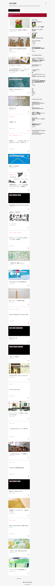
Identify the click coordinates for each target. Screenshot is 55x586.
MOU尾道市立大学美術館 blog (37, 21)
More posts (19, 578)
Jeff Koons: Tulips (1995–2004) (37, 108)
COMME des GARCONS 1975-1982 (38, 76)
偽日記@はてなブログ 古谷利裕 (37, 29)
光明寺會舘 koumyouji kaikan (36, 123)
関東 (32, 88)
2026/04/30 (34, 30)
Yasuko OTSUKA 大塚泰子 (36, 40)
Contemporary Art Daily (35, 102)
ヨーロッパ (34, 94)
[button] (28, 34)
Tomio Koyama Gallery (35, 112)
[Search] (46, 3)
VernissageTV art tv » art (35, 107)
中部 (32, 89)
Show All (33, 51)
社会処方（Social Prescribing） (38, 38)
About (10, 10)
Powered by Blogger (27, 582)
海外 (32, 95)
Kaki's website (16, 10)
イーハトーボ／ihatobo (35, 69)
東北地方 (33, 93)
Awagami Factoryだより (35, 79)
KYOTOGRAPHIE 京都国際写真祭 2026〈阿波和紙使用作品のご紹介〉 (38, 82)
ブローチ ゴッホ (35, 65)
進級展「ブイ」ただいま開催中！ (38, 26)
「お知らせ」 (34, 70)
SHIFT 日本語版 (34, 117)
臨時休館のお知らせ (36, 124)
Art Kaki (12, 3)
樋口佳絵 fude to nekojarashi (36, 47)
